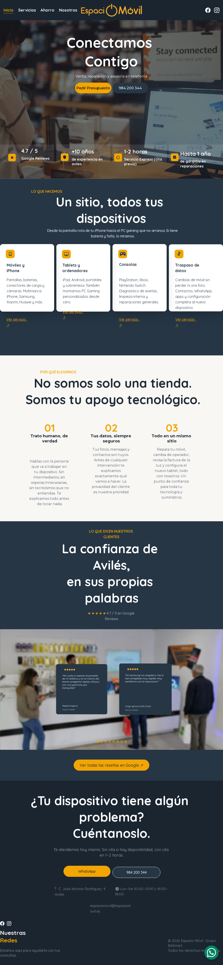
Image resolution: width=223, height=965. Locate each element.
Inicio (9, 10)
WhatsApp (87, 873)
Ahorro (47, 10)
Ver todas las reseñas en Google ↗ (111, 767)
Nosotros (68, 10)
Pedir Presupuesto (93, 88)
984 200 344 (130, 88)
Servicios (27, 10)
